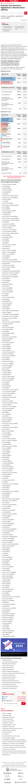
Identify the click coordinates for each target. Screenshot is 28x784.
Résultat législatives (9, 3)
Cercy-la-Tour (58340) (7, 203)
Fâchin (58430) (6, 551)
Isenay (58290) (6, 561)
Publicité (24, 762)
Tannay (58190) (6, 269)
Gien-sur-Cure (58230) (8, 566)
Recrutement (21, 764)
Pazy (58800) (5, 335)
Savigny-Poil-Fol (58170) (8, 546)
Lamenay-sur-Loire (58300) (9, 608)
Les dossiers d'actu (7, 700)
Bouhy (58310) (5, 286)
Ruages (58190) (6, 581)
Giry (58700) (5, 416)
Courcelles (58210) (6, 372)
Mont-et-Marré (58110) (8, 468)
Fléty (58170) (5, 563)
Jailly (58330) (5, 602)
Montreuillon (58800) (7, 365)
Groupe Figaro (12, 766)
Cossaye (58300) (6, 235)
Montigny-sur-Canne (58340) (9, 472)
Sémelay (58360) (6, 386)
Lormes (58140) (6, 214)
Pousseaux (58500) (7, 420)
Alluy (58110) (5, 295)
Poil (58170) (5, 478)
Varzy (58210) (5, 222)
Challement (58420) (7, 621)
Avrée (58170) (5, 587)
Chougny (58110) (6, 580)
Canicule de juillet (6, 715)
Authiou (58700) (6, 628)
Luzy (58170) (5, 194)
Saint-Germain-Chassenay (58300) (11, 322)
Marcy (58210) (5, 502)
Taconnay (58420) (6, 591)
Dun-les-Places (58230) (8, 297)
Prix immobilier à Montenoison (10, 686)
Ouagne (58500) (6, 485)
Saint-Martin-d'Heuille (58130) (9, 259)
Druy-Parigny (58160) (7, 329)
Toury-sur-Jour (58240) (8, 519)
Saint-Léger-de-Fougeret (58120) (10, 310)
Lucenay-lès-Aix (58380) (8, 224)
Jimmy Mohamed (7, 732)
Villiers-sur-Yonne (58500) (8, 355)
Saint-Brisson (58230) (7, 361)
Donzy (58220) (6, 207)
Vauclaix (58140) (6, 508)
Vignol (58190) (5, 612)
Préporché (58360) (7, 395)
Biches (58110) (5, 369)
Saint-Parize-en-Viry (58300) (9, 500)
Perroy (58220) (6, 476)
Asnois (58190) (5, 495)
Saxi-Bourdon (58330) (7, 354)
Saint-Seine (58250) (7, 418)
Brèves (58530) (6, 359)
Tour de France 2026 (7, 719)
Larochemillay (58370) (8, 380)
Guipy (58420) (5, 387)
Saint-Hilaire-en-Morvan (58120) (10, 389)
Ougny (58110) (5, 634)
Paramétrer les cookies (16, 765)
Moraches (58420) (6, 516)
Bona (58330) (5, 331)
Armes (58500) (6, 357)
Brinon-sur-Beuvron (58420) (9, 440)
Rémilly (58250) (6, 465)
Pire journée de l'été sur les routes (11, 736)
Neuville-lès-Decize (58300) (9, 397)
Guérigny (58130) (6, 192)
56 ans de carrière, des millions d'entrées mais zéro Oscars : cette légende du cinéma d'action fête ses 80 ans (14, 752)
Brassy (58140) (5, 248)
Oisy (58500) (5, 325)
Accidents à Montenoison (8, 675)
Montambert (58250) (7, 534)
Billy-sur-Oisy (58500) (7, 291)
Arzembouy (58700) (7, 598)
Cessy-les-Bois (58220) (8, 531)
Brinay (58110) (5, 489)
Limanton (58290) (6, 367)
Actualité (5, 696)
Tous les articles (11, 764)
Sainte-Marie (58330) (7, 576)
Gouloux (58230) (6, 452)
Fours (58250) (5, 258)
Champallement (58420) (8, 613)
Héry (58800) (5, 593)
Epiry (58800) (5, 384)
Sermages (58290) (6, 410)
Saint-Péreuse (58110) (7, 401)
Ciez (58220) (5, 293)
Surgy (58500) (5, 307)
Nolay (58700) (5, 299)
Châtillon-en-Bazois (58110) (9, 226)
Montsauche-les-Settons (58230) (10, 273)
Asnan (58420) (6, 527)
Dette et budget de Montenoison (10, 671)
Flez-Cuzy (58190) (6, 506)
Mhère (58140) (5, 382)
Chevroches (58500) (7, 542)
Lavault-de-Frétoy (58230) (8, 604)
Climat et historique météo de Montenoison (13, 673)
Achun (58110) (5, 459)
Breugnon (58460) (6, 474)
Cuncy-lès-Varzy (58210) (8, 523)
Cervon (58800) (6, 256)
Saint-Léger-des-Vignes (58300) (10, 205)
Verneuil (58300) (6, 346)
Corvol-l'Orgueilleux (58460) (9, 231)
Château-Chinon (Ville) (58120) (9, 197)
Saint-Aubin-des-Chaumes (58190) (11, 596)
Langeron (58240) (6, 305)
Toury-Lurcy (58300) (7, 288)
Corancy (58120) (6, 344)
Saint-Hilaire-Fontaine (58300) (10, 427)
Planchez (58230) (6, 312)
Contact (6, 764)
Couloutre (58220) (6, 371)
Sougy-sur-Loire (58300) (8, 254)
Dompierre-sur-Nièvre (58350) (10, 423)
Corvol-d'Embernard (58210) (9, 529)
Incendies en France (7, 723)
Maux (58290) (5, 497)
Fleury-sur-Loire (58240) (8, 378)
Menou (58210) (6, 429)
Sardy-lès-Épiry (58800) (8, 540)
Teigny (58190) (5, 532)
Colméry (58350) (6, 350)
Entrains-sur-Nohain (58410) (9, 229)
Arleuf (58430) (5, 241)
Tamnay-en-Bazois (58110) (9, 438)
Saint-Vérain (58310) (7, 303)
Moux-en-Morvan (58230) (8, 267)
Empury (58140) (6, 595)
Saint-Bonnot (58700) (7, 467)
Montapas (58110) (6, 348)
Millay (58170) (5, 282)
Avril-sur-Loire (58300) (8, 363)
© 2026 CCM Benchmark (21, 766)
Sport (4, 698)
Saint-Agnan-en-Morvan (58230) (10, 491)
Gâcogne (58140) (6, 374)
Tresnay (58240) (6, 512)
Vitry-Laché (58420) (7, 557)
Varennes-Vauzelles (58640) (9, 184)
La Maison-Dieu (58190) (8, 538)
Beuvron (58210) (6, 583)
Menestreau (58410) (7, 559)
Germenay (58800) (7, 525)
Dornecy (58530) (6, 280)
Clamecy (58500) (6, 188)
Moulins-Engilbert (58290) (9, 211)
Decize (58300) (6, 186)
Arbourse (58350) (6, 521)
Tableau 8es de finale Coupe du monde (12, 728)
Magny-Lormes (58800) (8, 600)
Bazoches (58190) (6, 455)
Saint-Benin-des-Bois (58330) (9, 403)
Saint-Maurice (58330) (7, 617)
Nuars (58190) (5, 436)
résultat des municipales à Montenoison (11, 58)
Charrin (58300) (6, 246)
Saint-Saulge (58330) (7, 237)
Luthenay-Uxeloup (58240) (9, 244)
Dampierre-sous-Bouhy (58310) (10, 276)
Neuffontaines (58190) (7, 578)
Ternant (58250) (6, 442)
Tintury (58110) (6, 450)
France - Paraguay (6, 713)
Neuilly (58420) (6, 549)
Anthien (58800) (6, 433)
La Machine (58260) (7, 190)
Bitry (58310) (5, 320)
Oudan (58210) (5, 487)
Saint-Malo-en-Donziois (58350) (10, 484)
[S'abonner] (14, 703)
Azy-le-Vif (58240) (6, 414)
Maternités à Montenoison (9, 663)
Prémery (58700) (6, 199)
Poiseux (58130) (6, 308)
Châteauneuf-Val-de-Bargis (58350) (11, 271)
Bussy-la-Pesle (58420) (8, 615)
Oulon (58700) (10, 16)
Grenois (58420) (6, 564)
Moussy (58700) (6, 548)
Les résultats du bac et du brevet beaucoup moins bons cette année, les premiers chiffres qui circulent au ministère (14, 747)
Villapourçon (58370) (7, 284)
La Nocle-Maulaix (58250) (8, 352)
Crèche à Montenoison (8, 665)
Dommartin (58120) (7, 470)
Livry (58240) (5, 239)
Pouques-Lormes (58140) (8, 510)
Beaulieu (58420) (6, 493)
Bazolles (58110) (6, 340)
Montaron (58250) (6, 461)
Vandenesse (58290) (7, 339)
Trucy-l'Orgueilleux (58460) (9, 391)
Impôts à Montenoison (8, 669)
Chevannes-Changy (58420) (9, 504)
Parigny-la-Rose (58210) (8, 630)
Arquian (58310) (6, 263)
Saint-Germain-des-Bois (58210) (10, 544)
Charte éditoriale (18, 762)
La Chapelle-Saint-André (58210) (10, 314)
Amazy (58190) (6, 399)
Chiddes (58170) (6, 301)
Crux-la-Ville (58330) (7, 290)
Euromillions (5, 734)
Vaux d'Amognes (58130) (8, 265)
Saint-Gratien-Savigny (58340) (9, 536)
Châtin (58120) (5, 585)
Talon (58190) (5, 627)
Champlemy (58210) (7, 323)
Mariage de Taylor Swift (8, 717)
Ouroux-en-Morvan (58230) (9, 250)
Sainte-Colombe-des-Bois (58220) (11, 499)
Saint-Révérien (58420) (8, 408)
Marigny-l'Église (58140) (8, 333)
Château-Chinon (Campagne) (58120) (11, 261)
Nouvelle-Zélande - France (9, 724)
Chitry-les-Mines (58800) (8, 393)
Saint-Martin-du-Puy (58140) (9, 337)
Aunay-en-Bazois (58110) (8, 376)
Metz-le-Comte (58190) (8, 431)
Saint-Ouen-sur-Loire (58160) (9, 275)
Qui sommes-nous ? (6, 762)
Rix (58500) (5, 482)
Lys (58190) (5, 553)
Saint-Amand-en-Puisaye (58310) (10, 218)
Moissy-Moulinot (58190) (8, 636)
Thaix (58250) (5, 625)
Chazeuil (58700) (6, 610)
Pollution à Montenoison (8, 679)
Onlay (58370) (5, 453)
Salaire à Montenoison (8, 667)
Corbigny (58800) (6, 212)
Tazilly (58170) (5, 425)
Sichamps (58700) (6, 435)
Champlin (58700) (5, 18)
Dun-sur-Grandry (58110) (8, 480)
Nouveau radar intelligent (8, 738)
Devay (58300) (6, 278)
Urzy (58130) (5, 201)
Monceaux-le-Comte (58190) (9, 514)
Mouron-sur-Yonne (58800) (9, 572)
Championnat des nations (9, 730)
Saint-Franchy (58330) (7, 589)
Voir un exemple (21, 696)
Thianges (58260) (6, 444)
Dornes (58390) (6, 209)
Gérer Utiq (24, 765)
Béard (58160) (5, 457)
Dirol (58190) (5, 555)
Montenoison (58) (6, 660)
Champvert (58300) (7, 227)
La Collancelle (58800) (7, 463)
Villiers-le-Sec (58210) (7, 619)
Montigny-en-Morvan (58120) (9, 318)
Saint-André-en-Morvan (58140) (10, 316)
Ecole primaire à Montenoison (10, 662)
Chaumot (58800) (6, 448)
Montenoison (18, 26)
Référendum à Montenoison (9, 688)
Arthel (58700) (19, 16)
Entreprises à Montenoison (9, 684)
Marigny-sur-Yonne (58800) (9, 406)
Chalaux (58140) (6, 570)
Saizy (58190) (5, 412)
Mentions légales (4, 766)
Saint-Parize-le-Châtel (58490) (9, 216)
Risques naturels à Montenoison (10, 680)
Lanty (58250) (5, 517)
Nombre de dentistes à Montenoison (11, 682)
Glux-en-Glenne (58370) (8, 574)
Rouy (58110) (5, 243)
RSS (16, 764)
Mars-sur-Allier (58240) (8, 327)
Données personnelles (6, 765)
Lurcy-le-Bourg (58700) (8, 342)
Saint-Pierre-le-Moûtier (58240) (10, 195)
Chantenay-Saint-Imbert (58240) (10, 220)
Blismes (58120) (6, 421)
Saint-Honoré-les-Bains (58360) (10, 233)
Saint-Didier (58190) (7, 632)
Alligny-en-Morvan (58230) (9, 252)
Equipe (12, 762)
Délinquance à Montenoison (9, 677)
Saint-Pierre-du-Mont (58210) (9, 446)
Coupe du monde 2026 (8, 721)
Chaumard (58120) (6, 404)
